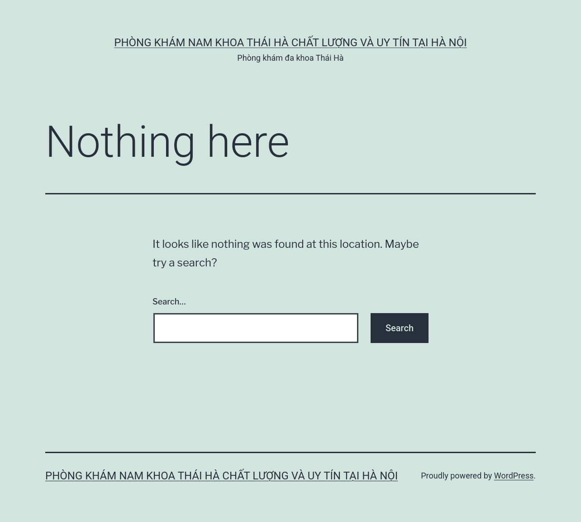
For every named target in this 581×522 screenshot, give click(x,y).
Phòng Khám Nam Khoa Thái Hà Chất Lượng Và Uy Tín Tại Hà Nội (290, 42)
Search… (169, 301)
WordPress (513, 475)
